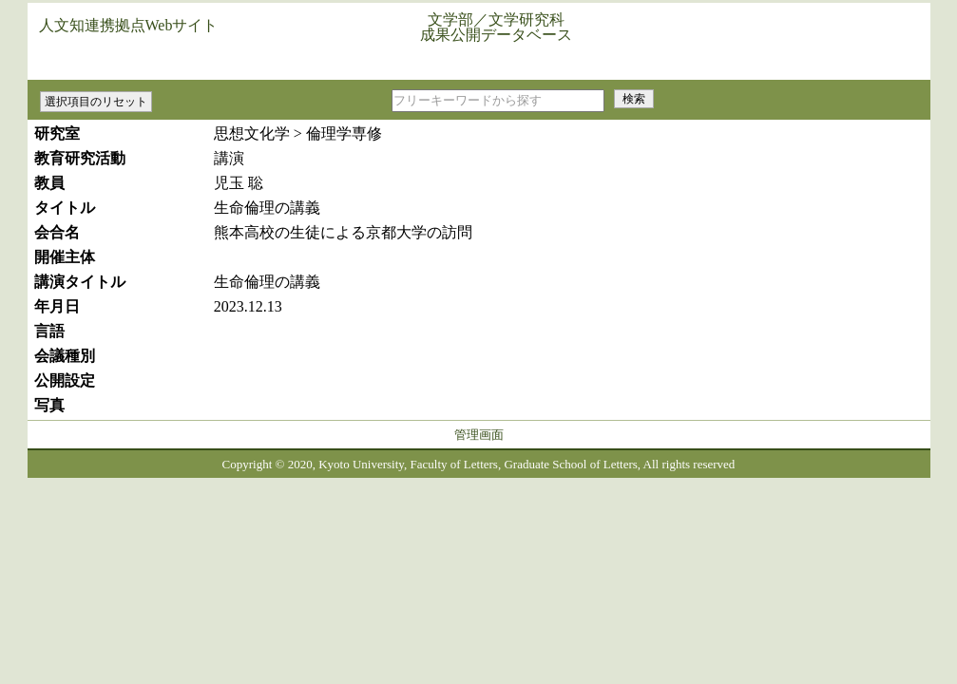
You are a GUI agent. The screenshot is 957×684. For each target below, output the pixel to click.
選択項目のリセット (96, 101)
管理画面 (479, 435)
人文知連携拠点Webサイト (129, 25)
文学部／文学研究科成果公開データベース (496, 27)
